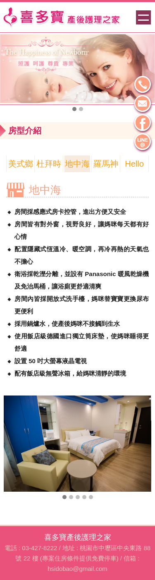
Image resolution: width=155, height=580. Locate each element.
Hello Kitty (134, 165)
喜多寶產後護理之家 (77, 537)
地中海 (77, 163)
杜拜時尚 (48, 165)
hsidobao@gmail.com (77, 568)
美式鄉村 (20, 165)
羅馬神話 (105, 165)
